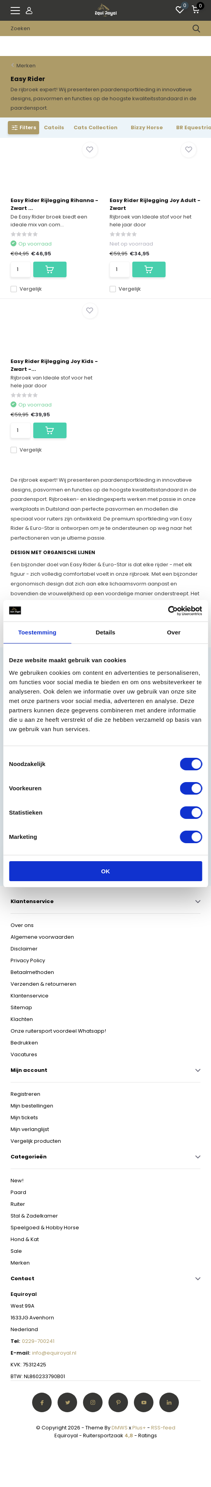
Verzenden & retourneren (43, 984)
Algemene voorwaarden (42, 937)
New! (17, 1180)
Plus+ (139, 1427)
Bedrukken (24, 1042)
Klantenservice (30, 995)
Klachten (22, 1019)
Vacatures (24, 1054)
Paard (18, 1192)
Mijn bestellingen (32, 1105)
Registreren (25, 1094)
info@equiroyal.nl (54, 1353)
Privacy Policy (28, 960)
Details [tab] (105, 632)
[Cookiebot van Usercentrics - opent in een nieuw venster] (167, 611)
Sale (16, 1251)
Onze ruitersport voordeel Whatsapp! (58, 1031)
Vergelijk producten (36, 1141)
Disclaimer (24, 948)
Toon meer (66, 108)
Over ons (22, 925)
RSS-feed (163, 1427)
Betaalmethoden (32, 972)
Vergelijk (26, 289)
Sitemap (21, 1007)
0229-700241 (38, 1341)
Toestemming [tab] (37, 632)
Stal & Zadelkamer (34, 1216)
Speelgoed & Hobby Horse (45, 1227)
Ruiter (18, 1204)
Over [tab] (174, 632)
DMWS (120, 1427)
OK (105, 871)
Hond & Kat (25, 1239)
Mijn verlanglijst (30, 1129)
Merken (26, 65)
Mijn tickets (24, 1117)
